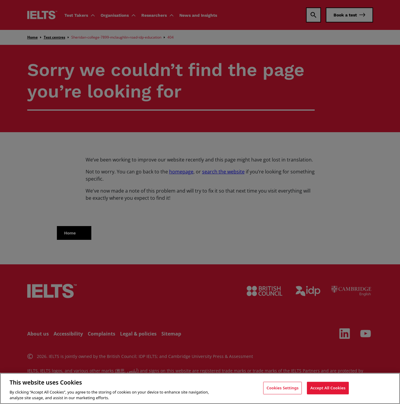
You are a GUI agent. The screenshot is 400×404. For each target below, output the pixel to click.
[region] (200, 388)
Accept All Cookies (328, 388)
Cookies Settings (282, 388)
